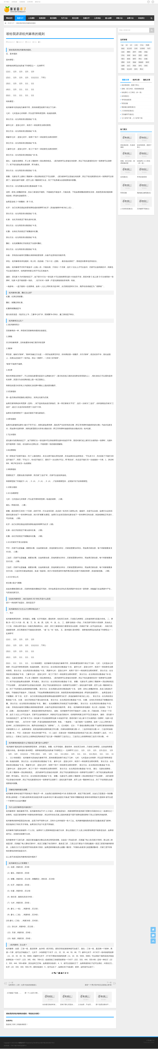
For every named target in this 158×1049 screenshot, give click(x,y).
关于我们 (6, 2)
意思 (140, 55)
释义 (141, 69)
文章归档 (30, 2)
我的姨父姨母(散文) (128, 107)
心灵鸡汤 (97, 18)
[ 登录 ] (14, 1024)
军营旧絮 (125, 103)
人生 (136, 45)
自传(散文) (125, 96)
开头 (122, 55)
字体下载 (13, 1045)
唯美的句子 (11, 42)
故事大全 (130, 18)
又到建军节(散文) (128, 114)
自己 (128, 66)
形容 (128, 55)
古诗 (135, 48)
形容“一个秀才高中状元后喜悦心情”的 (98, 985)
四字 (134, 52)
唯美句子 (20, 18)
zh (131, 45)
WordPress (36, 1043)
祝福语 (141, 62)
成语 (145, 55)
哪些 (128, 52)
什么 (141, 45)
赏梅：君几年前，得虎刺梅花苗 (133, 89)
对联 (140, 52)
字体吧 (19, 1045)
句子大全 (64, 18)
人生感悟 (31, 18)
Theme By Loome (148, 1042)
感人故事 (108, 18)
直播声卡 (23, 1045)
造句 (135, 69)
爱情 (122, 62)
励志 (122, 48)
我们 (122, 59)
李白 (140, 59)
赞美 (122, 69)
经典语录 (42, 18)
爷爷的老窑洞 (126, 100)
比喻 (145, 59)
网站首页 (9, 18)
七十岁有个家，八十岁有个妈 (132, 118)
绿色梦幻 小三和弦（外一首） (132, 92)
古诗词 (142, 48)
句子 (148, 48)
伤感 (147, 45)
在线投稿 (22, 2)
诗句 (140, 66)
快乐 (134, 55)
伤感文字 (86, 18)
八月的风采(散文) (128, 111)
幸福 (145, 52)
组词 (147, 62)
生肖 (128, 62)
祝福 (134, 62)
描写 (134, 59)
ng (122, 45)
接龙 (128, 59)
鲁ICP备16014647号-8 (47, 1043)
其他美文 (141, 18)
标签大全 (37, 2)
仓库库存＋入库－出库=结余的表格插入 (22, 985)
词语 (134, 66)
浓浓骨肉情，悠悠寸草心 (130, 85)
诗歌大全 (119, 18)
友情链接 (14, 2)
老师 (122, 66)
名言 (122, 52)
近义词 (129, 69)
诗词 (145, 66)
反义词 (129, 48)
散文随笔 (53, 18)
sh (127, 45)
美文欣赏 (75, 18)
